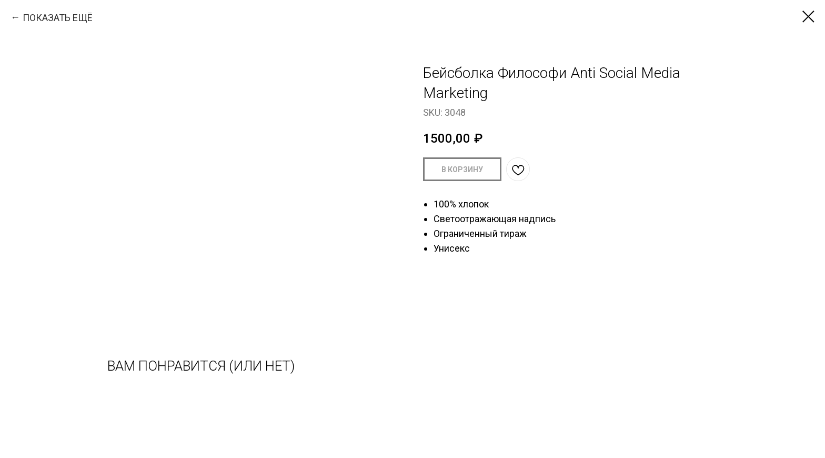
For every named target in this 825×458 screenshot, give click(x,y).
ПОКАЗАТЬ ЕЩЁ (58, 17)
